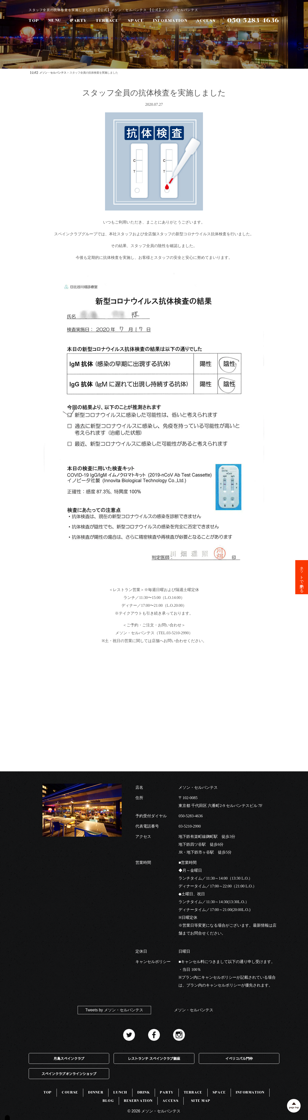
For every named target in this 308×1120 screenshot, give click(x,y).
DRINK (143, 1092)
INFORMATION (170, 20)
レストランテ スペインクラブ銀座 (154, 1058)
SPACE (136, 20)
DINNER (95, 1092)
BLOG (108, 1101)
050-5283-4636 (190, 816)
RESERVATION (138, 1101)
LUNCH (120, 1092)
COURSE (70, 1092)
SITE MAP (200, 1101)
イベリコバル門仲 (239, 1058)
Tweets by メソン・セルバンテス (114, 1010)
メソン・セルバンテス (193, 1010)
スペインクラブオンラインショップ (69, 1073)
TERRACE (107, 20)
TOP (34, 20)
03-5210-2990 (189, 826)
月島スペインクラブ (69, 1058)
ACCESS (206, 20)
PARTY (78, 20)
